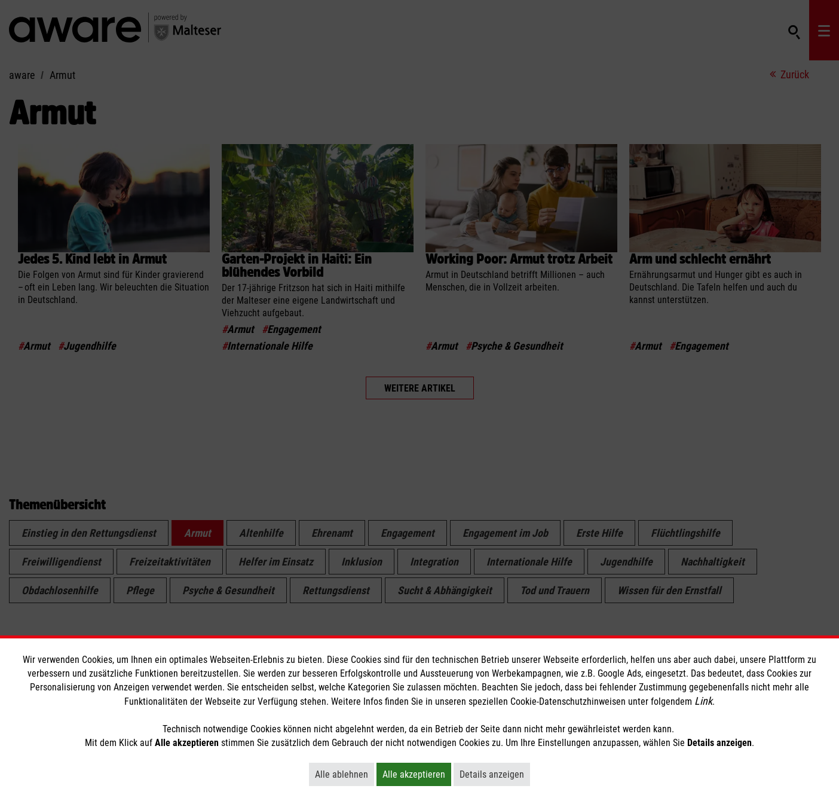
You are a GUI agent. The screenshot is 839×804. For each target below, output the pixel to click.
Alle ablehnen (344, 774)
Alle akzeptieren (416, 774)
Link (703, 701)
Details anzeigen (495, 774)
